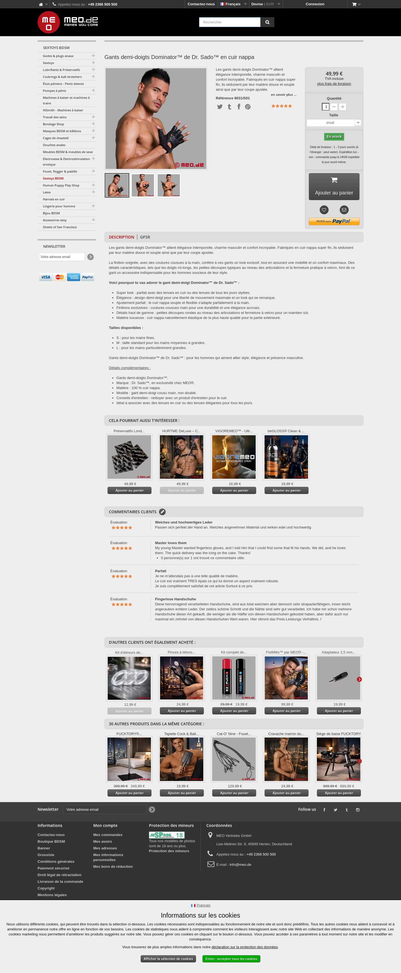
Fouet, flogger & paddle (60, 171)
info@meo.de (240, 865)
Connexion (315, 4)
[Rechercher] (267, 22)
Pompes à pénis (54, 91)
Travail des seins (55, 117)
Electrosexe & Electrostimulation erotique (66, 161)
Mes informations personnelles (108, 857)
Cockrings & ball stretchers (62, 77)
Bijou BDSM (51, 213)
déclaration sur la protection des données (245, 947)
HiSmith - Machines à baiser (63, 110)
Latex (47, 192)
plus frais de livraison (334, 84)
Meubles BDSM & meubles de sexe (68, 152)
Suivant (359, 679)
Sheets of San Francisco (60, 227)
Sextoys (48, 63)
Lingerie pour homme (59, 206)
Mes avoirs (102, 841)
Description (121, 237)
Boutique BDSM (51, 841)
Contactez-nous (201, 4)
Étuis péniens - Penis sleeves (63, 84)
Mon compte (105, 825)
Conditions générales (56, 861)
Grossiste (46, 855)
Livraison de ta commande (60, 881)
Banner (44, 848)
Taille (334, 115)
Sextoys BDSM (53, 178)
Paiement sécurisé (53, 868)
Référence (224, 98)
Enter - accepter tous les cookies (231, 958)
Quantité (334, 98)
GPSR (145, 237)
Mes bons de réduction (113, 866)
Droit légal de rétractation (59, 875)
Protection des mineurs (169, 851)
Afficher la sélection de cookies (168, 958)
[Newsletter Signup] (90, 257)
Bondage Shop (53, 124)
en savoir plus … (284, 94)
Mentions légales (52, 895)
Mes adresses (105, 848)
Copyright (46, 888)
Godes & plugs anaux (58, 56)
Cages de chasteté (56, 138)
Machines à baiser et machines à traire (66, 100)
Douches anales (54, 145)
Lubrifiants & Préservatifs (61, 70)
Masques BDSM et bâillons (62, 131)
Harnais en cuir (54, 199)
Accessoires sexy (55, 220)
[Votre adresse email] (62, 257)
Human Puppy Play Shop (61, 185)
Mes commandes (108, 835)
